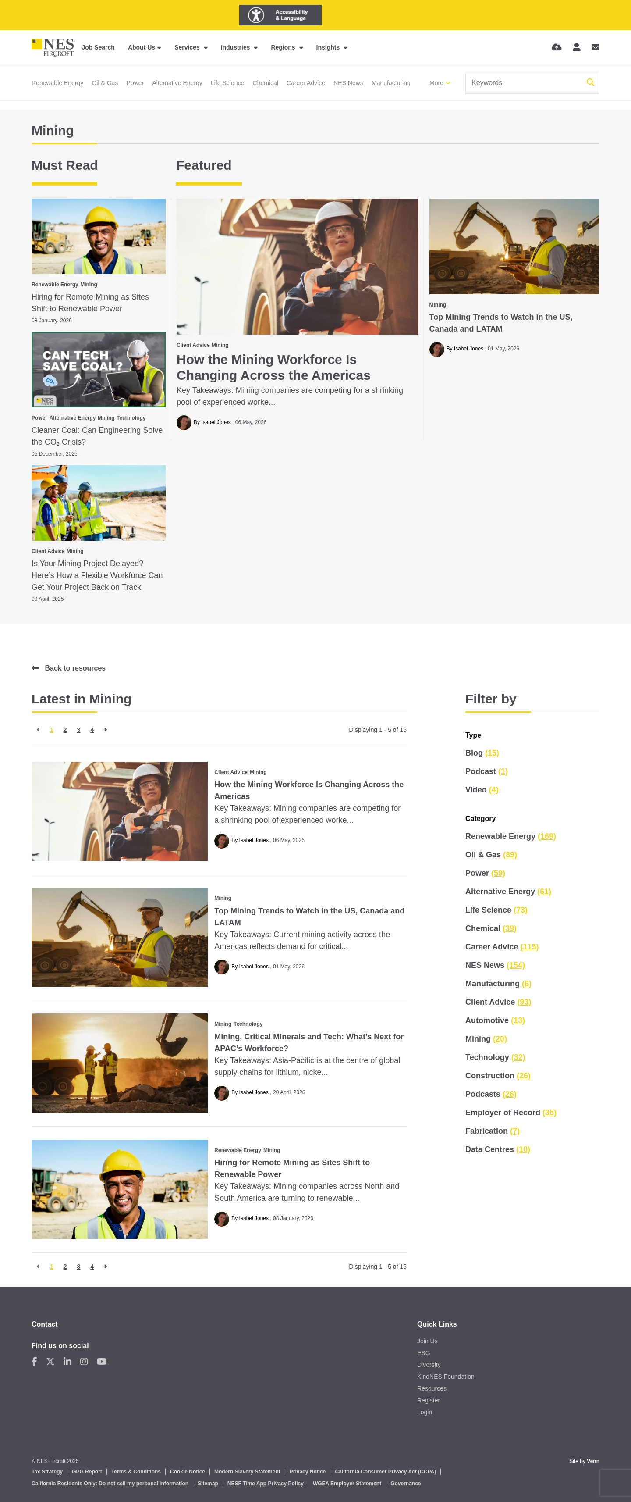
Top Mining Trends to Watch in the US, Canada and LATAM (501, 323)
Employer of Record (511, 1112)
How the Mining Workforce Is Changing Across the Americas (274, 367)
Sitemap (208, 1484)
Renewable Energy (57, 82)
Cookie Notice (187, 1472)
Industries (236, 47)
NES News (348, 82)
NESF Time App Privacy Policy (265, 1484)
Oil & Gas (105, 82)
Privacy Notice (308, 1472)
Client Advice (193, 345)
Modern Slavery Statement (247, 1472)
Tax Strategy (47, 1472)
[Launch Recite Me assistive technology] (280, 15)
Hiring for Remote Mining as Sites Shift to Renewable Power (90, 303)
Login (424, 1412)
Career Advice (306, 82)
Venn (593, 1461)
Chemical (265, 82)
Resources (432, 1388)
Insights (329, 47)
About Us (141, 47)
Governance (405, 1484)
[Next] (105, 730)
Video (482, 789)
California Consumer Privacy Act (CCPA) (385, 1472)
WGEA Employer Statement (347, 1484)
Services (188, 47)
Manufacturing (391, 82)
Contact (45, 1324)
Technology (131, 418)
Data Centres (497, 1149)
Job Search (98, 47)
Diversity (429, 1364)
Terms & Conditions (136, 1472)
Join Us (427, 1341)
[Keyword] (524, 83)
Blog (482, 753)
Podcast (486, 771)
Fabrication (492, 1131)
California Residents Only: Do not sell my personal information (110, 1484)
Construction (498, 1075)
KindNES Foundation (446, 1376)
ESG (423, 1352)
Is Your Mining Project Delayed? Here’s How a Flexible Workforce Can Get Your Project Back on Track (97, 575)
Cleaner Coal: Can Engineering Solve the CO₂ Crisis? (97, 436)
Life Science (227, 82)
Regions (284, 47)
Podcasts (491, 1094)
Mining (220, 345)
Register (428, 1400)
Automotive (495, 1020)
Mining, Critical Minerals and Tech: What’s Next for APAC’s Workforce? (309, 1042)
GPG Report (87, 1472)
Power (135, 82)
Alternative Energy (177, 82)
